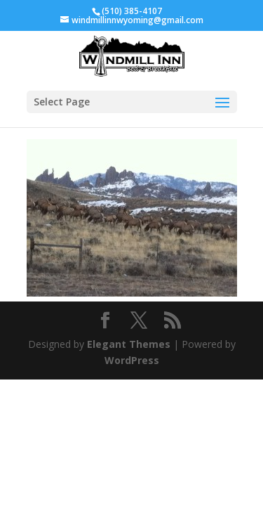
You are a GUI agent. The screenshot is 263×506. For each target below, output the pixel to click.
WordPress (131, 360)
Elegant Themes (128, 344)
